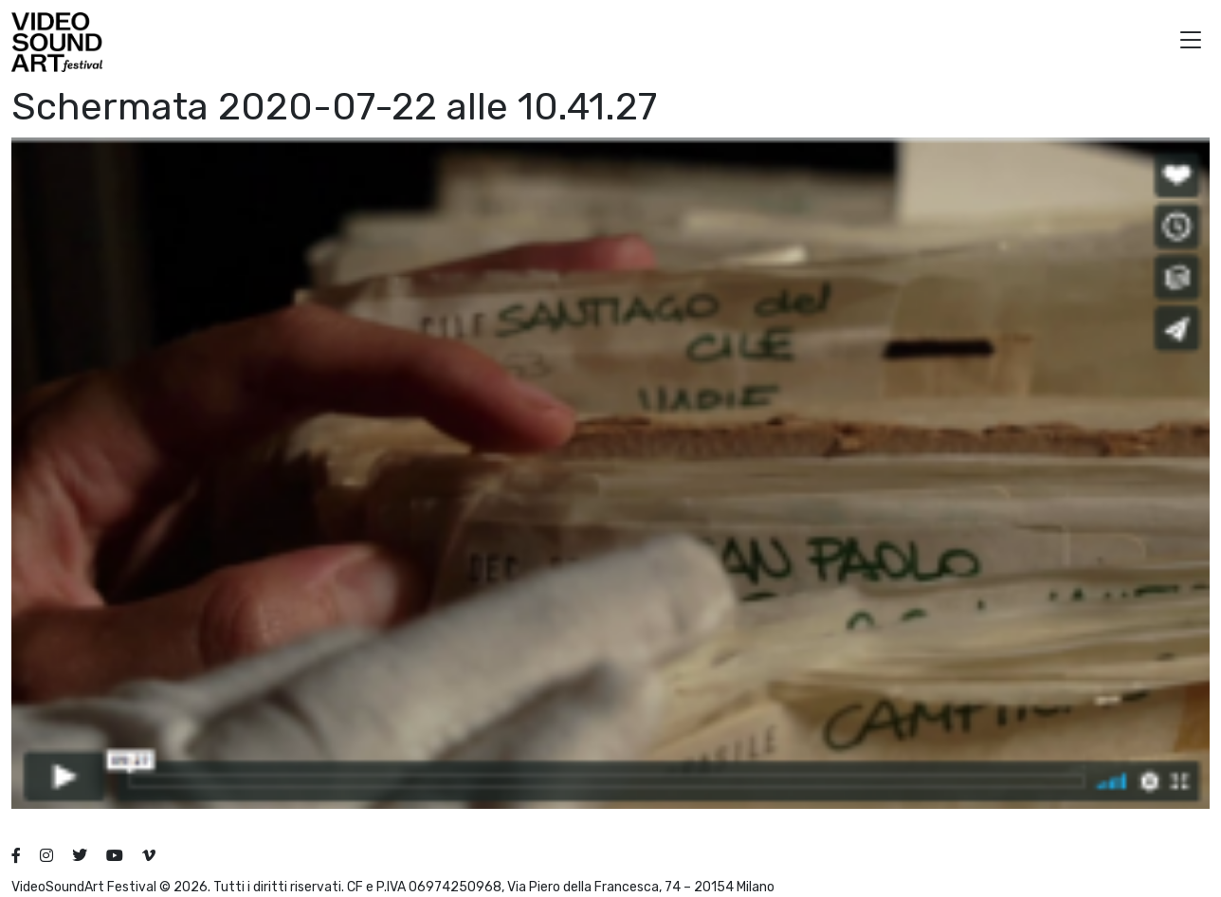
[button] (1190, 42)
